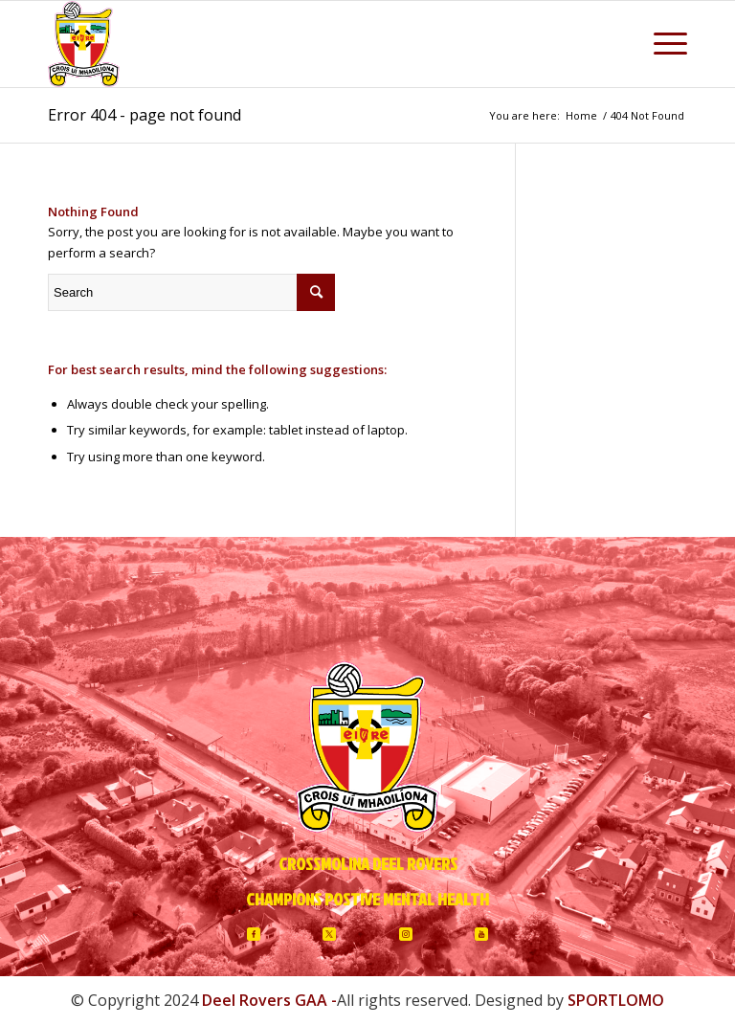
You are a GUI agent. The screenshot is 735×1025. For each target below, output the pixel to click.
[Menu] (661, 44)
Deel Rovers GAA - (269, 1000)
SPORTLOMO (616, 1000)
